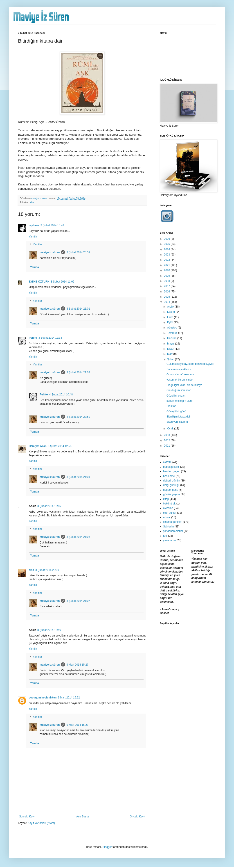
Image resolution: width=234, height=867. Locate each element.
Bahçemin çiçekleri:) (178, 369)
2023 (167, 254)
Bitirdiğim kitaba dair (178, 416)
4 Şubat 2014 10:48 (61, 394)
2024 (167, 249)
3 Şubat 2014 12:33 (50, 337)
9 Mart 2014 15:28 (77, 724)
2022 (167, 259)
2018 (167, 281)
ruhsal (167, 517)
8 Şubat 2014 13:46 (49, 630)
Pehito (33, 337)
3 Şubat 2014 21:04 (78, 477)
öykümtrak (169, 503)
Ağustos (172, 327)
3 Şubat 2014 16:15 (49, 506)
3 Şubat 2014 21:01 (78, 308)
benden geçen (171, 471)
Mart (170, 354)
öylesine (168, 508)
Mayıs (171, 343)
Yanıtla (33, 236)
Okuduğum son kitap (178, 390)
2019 (167, 275)
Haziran (172, 338)
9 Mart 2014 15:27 (77, 664)
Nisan (171, 348)
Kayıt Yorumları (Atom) (41, 823)
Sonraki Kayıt (27, 816)
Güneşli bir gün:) (176, 411)
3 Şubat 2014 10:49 (52, 225)
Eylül (170, 322)
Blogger (107, 847)
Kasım (171, 311)
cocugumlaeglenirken (42, 697)
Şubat (171, 359)
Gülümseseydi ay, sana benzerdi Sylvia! (190, 363)
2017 (167, 286)
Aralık (171, 306)
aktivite (167, 462)
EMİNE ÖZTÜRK (39, 281)
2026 (167, 238)
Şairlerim (168, 526)
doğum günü (170, 489)
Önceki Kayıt (137, 816)
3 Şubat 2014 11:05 (62, 281)
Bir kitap (171, 406)
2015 (167, 296)
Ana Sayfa (82, 816)
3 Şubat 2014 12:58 (60, 446)
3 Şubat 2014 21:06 (78, 536)
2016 (167, 291)
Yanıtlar (37, 244)
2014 (167, 301)
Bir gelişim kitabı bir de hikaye (184, 385)
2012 (167, 440)
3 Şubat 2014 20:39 (47, 570)
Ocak (170, 428)
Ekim (170, 317)
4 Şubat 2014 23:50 (78, 416)
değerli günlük (171, 480)
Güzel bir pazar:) (176, 395)
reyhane (34, 225)
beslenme (169, 476)
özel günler (169, 512)
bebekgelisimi (171, 466)
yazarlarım (169, 540)
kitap (32, 202)
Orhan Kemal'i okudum (180, 374)
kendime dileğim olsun (179, 400)
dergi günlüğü (171, 485)
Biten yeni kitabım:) (177, 421)
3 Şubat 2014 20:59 (78, 252)
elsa (31, 570)
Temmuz (172, 333)
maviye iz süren (50, 252)
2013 (167, 435)
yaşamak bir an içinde (179, 379)
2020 (167, 270)
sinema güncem (172, 521)
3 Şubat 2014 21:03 (78, 372)
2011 (167, 445)
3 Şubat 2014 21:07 (78, 600)
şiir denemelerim (173, 531)
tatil (165, 535)
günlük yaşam (171, 494)
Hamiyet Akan (38, 446)
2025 (167, 244)
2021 (167, 265)
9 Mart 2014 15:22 (69, 697)
